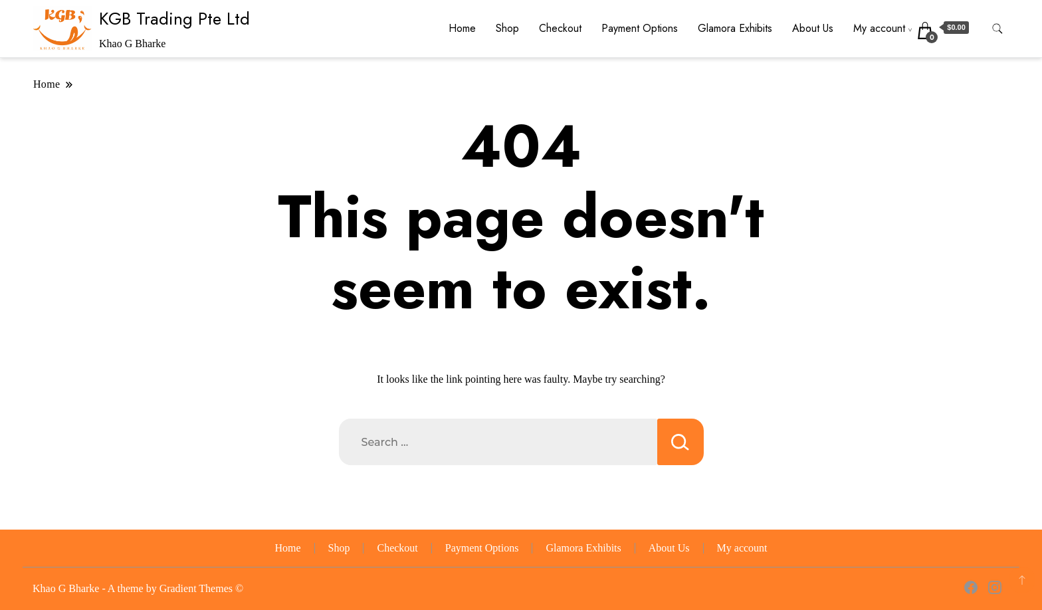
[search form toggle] (997, 29)
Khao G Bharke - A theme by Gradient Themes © (138, 588)
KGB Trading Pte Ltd (174, 18)
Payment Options (639, 28)
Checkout (560, 28)
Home (462, 28)
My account (879, 28)
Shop (507, 28)
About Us (812, 28)
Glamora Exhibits (735, 28)
